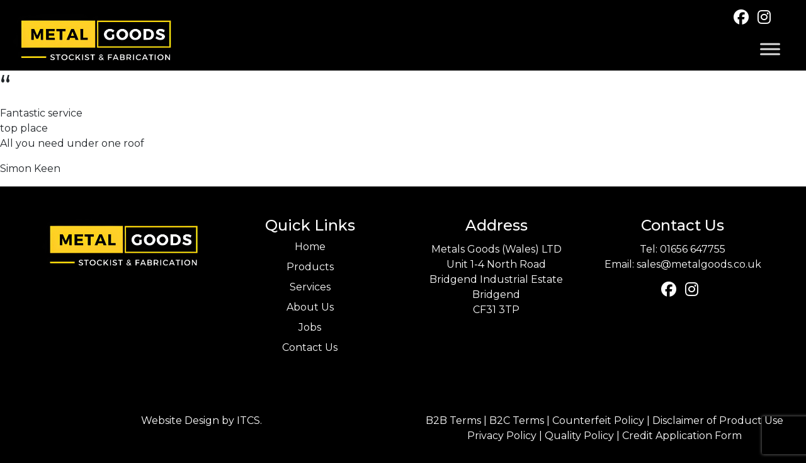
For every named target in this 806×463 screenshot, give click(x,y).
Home (310, 247)
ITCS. (249, 420)
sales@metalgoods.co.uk (699, 264)
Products (310, 267)
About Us (310, 307)
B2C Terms (516, 420)
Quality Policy (579, 436)
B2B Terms (453, 420)
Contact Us (310, 347)
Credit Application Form (682, 436)
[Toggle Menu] (770, 49)
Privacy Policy (501, 436)
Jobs (309, 327)
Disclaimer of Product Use (717, 420)
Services (310, 287)
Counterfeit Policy (598, 420)
